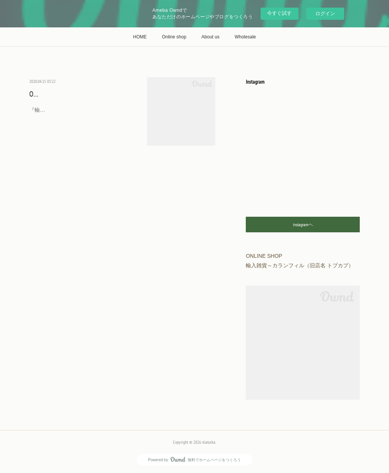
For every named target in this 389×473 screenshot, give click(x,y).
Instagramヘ (303, 224)
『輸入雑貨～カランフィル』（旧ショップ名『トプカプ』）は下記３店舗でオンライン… (82, 114)
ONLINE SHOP (48, 94)
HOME (140, 37)
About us (210, 37)
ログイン (325, 13)
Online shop (174, 37)
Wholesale (245, 37)
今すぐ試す (279, 13)
